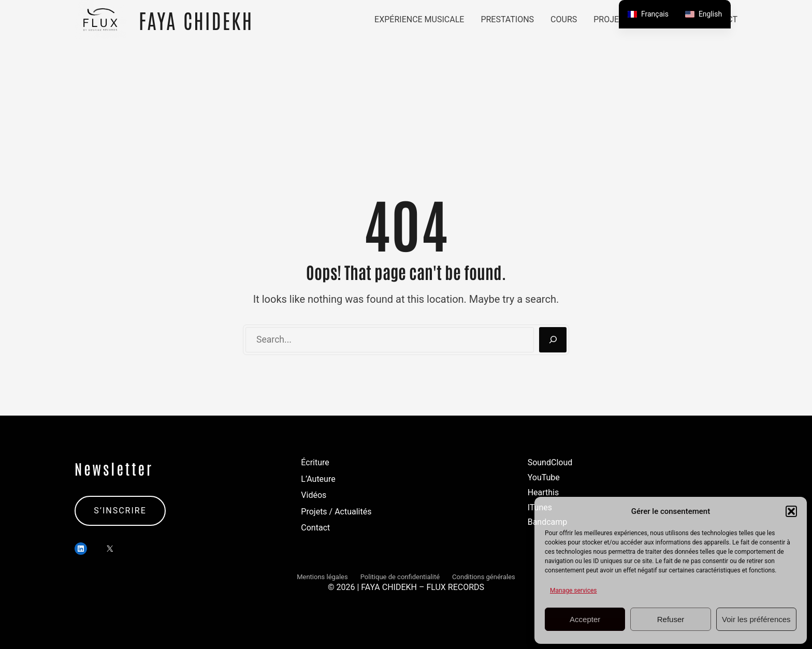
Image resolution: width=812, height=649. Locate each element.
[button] (791, 511)
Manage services (573, 590)
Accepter (585, 619)
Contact (315, 528)
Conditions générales (483, 577)
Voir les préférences (756, 619)
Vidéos (313, 495)
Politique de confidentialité (400, 577)
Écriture (315, 462)
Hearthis (543, 492)
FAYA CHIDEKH (196, 20)
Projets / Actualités (336, 512)
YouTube (544, 477)
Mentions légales (322, 577)
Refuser (671, 619)
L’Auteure (318, 479)
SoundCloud (550, 462)
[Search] (553, 340)
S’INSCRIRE (120, 510)
